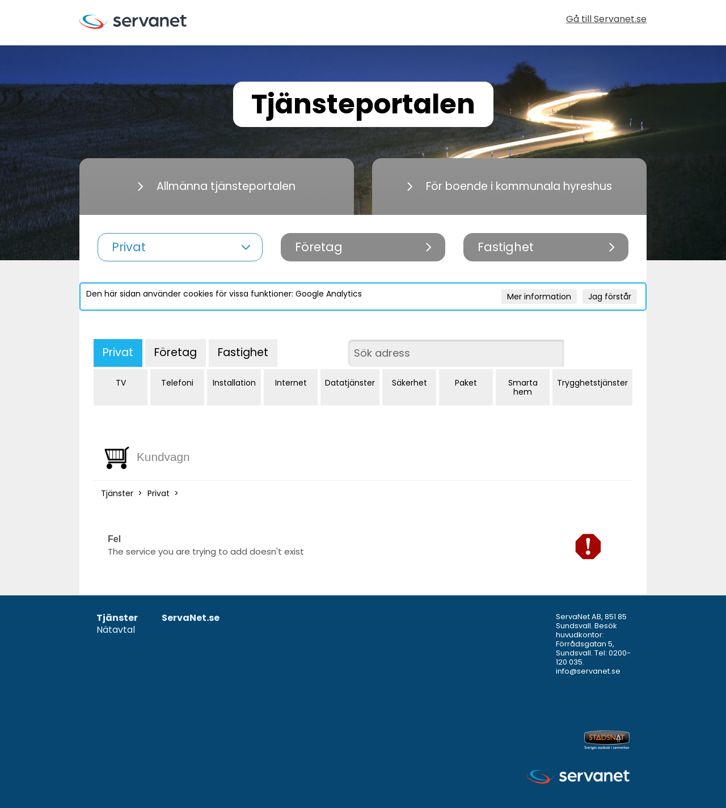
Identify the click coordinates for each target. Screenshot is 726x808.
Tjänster (117, 493)
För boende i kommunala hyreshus (509, 186)
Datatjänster (350, 382)
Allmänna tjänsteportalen (217, 186)
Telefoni (177, 382)
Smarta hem (523, 387)
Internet (291, 382)
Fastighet (243, 352)
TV (121, 382)
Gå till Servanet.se (606, 20)
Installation (234, 382)
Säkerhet (409, 382)
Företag (175, 352)
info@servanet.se (588, 671)
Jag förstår (609, 296)
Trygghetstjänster (592, 382)
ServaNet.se (191, 618)
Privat (118, 352)
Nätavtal (115, 630)
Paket (466, 382)
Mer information (539, 296)
